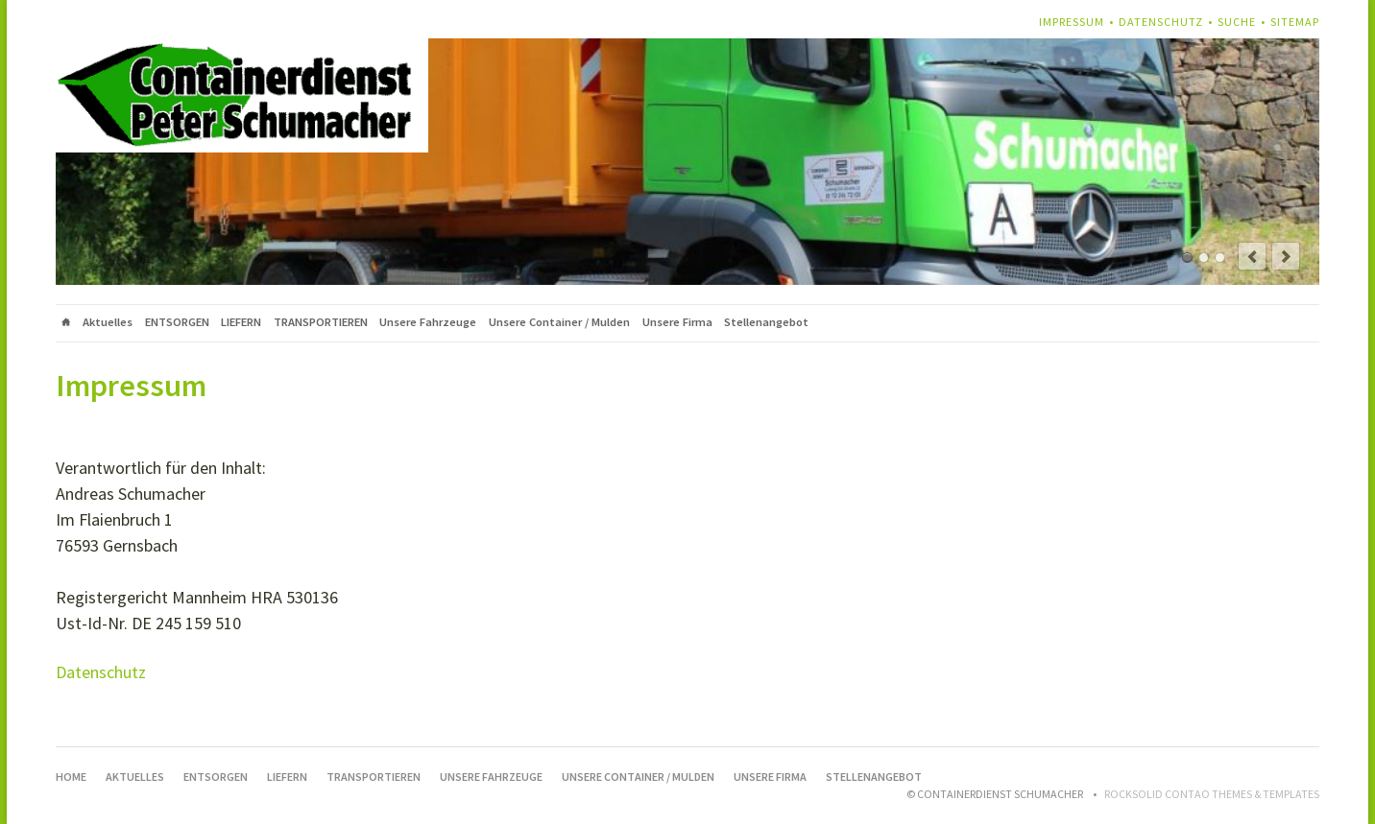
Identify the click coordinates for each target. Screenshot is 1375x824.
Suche (1237, 21)
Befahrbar (1220, 257)
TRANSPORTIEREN (321, 322)
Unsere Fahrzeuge (427, 322)
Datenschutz (1161, 21)
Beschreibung (1203, 257)
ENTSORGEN (177, 322)
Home (66, 323)
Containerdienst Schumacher (1187, 257)
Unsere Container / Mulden (559, 322)
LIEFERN (241, 322)
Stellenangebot (766, 322)
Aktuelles (108, 322)
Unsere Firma (677, 322)
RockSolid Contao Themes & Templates (1211, 794)
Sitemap (1294, 21)
